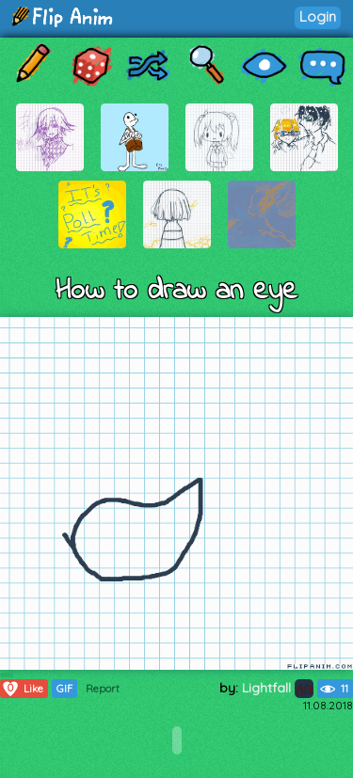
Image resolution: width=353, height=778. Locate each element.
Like (22, 688)
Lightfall (277, 687)
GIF (64, 688)
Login (317, 16)
